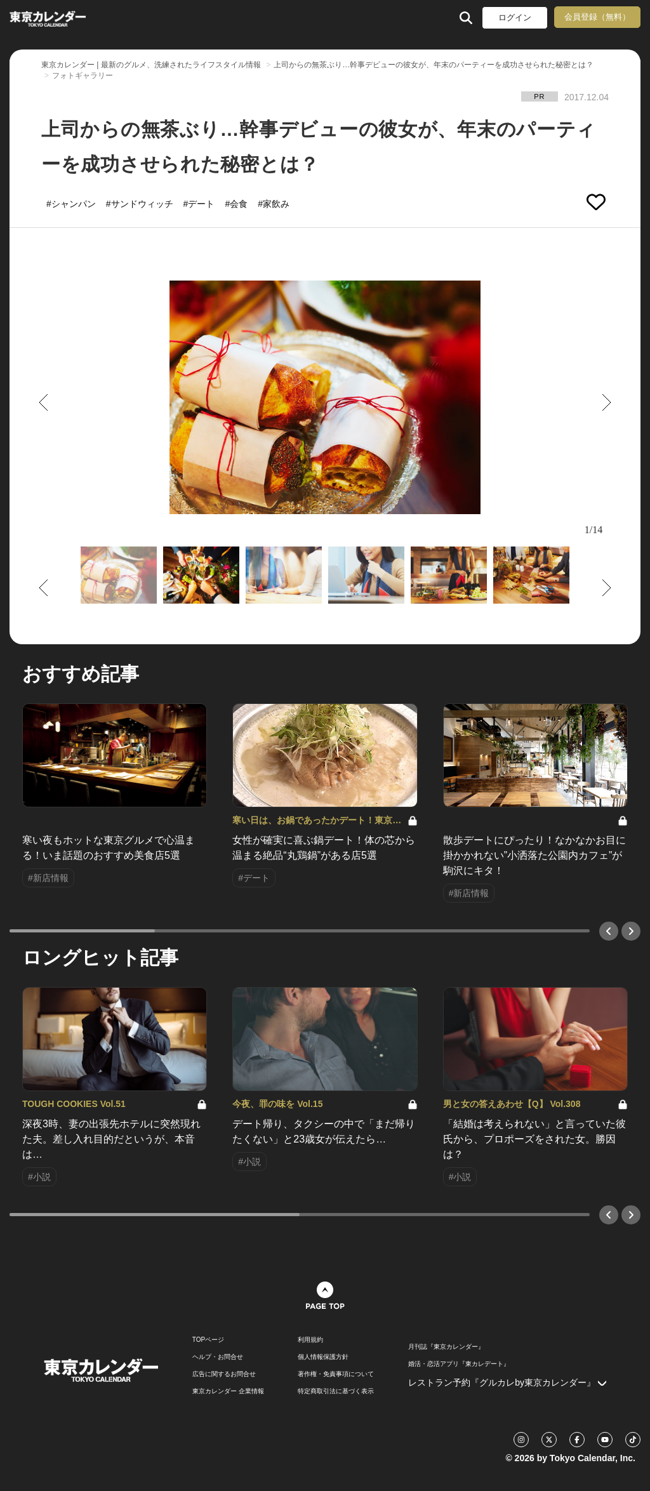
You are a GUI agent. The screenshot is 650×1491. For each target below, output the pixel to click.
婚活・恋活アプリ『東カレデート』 (459, 1364)
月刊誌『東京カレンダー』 (446, 1347)
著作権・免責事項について (336, 1374)
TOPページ (208, 1340)
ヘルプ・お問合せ (217, 1357)
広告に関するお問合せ (224, 1374)
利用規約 (310, 1340)
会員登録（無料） (597, 17)
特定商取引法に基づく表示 (336, 1391)
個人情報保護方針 (323, 1357)
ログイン (514, 17)
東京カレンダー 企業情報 (228, 1391)
